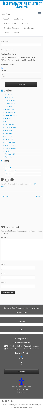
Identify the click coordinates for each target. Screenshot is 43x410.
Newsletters (28, 28)
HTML (4, 70)
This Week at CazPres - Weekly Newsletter (19, 57)
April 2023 (8, 121)
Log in (7, 165)
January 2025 (9, 97)
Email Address (21, 312)
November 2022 (10, 127)
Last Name (5, 41)
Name (4, 264)
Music (25, 23)
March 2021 (9, 151)
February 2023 (10, 124)
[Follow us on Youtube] (9, 14)
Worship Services (11, 23)
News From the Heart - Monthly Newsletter (19, 60)
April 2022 (8, 136)
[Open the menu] (39, 13)
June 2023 (8, 118)
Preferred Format (7, 64)
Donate (16, 32)
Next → (39, 196)
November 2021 (10, 148)
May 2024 (8, 106)
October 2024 (10, 103)
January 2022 (9, 145)
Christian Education (12, 28)
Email (3, 273)
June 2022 (8, 130)
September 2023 (11, 115)
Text (3, 76)
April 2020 (8, 157)
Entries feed (9, 168)
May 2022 (8, 133)
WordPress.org (10, 174)
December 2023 (10, 112)
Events (6, 32)
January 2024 (9, 109)
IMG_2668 (4, 186)
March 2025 (9, 94)
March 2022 (9, 139)
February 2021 (10, 154)
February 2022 (10, 142)
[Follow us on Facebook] (7, 14)
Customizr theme (27, 407)
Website (4, 283)
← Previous (5, 196)
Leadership (18, 18)
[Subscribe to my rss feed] (2, 14)
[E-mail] (5, 14)
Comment (5, 237)
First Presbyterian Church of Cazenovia (21, 5)
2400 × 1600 (32, 184)
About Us (7, 18)
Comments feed (10, 171)
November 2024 (10, 100)
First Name (22, 321)
